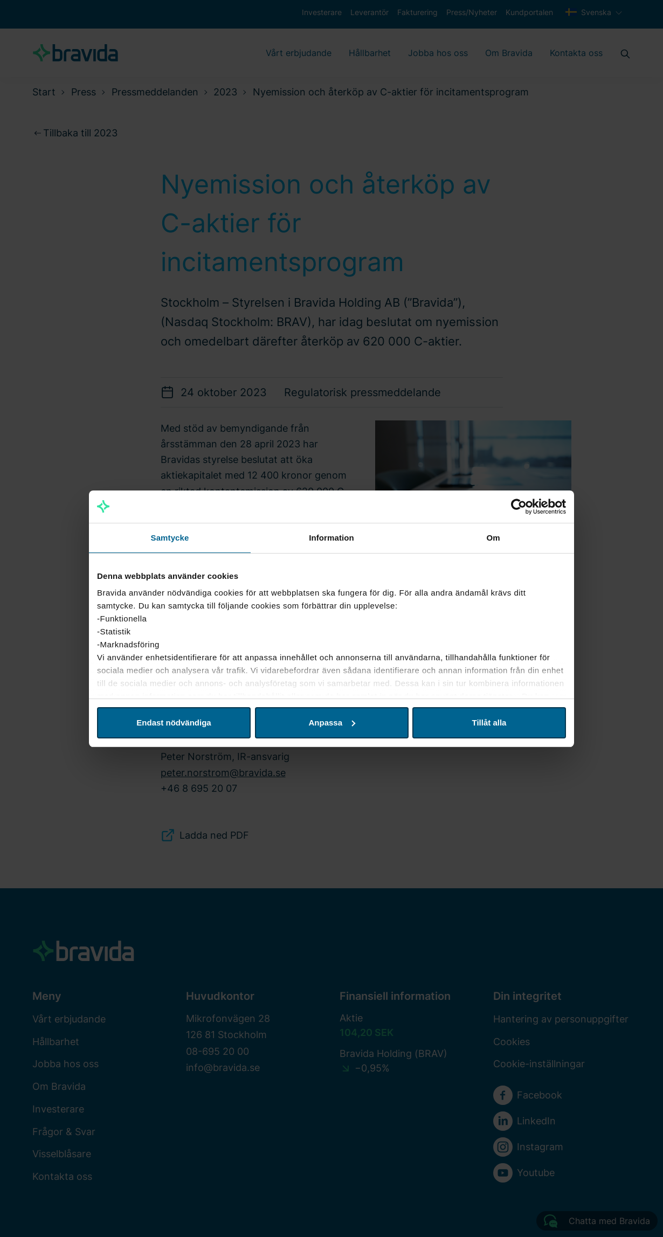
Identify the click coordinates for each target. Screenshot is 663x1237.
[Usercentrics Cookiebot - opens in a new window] (519, 507)
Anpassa (331, 722)
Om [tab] (493, 537)
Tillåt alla (489, 722)
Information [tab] (331, 537)
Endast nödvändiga (173, 722)
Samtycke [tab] (170, 537)
